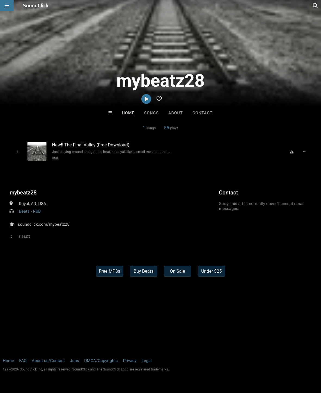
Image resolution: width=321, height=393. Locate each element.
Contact (202, 113)
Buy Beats (143, 271)
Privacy (129, 360)
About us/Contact (48, 360)
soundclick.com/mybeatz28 (43, 224)
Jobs (74, 360)
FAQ (23, 360)
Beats (24, 211)
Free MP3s (109, 271)
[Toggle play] (17, 152)
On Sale (177, 271)
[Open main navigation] (7, 5)
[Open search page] (315, 5)
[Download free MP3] (292, 151)
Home (128, 113)
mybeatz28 (23, 192)
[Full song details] (305, 151)
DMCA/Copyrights (101, 360)
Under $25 (211, 271)
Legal (147, 360)
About (175, 113)
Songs (151, 113)
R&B (55, 158)
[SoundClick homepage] (36, 5)
